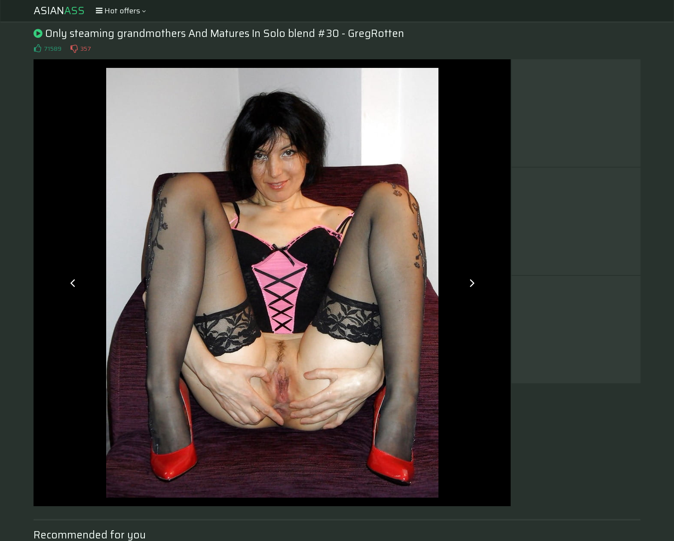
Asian (59, 11)
